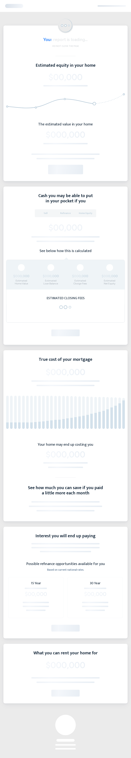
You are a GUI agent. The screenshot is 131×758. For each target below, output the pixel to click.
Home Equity (85, 213)
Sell (45, 213)
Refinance (65, 213)
